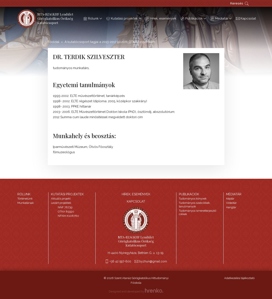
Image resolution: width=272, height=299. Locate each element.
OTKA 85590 (66, 211)
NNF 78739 (65, 207)
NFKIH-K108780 (68, 215)
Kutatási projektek (123, 18)
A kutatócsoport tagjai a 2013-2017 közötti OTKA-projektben (110, 42)
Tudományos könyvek (193, 198)
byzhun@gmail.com (153, 261)
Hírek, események (161, 18)
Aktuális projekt (61, 198)
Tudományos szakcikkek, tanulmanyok (194, 204)
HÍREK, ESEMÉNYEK (136, 194)
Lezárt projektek (61, 202)
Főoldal (53, 42)
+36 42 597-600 (120, 261)
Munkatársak (25, 202)
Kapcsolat (246, 18)
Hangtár (231, 207)
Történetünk (25, 198)
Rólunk (92, 18)
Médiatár (221, 18)
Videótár (231, 202)
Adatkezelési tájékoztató (239, 278)
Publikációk (193, 18)
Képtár (230, 198)
